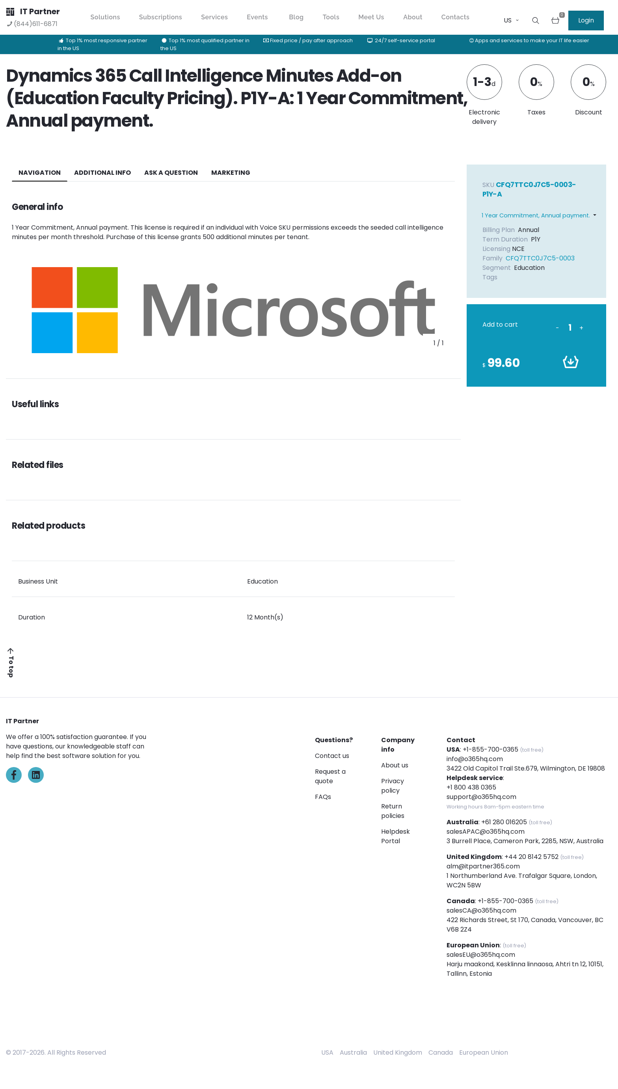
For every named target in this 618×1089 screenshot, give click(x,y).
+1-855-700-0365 (490, 749)
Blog (296, 17)
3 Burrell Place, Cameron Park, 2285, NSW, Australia (525, 841)
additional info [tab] (102, 172)
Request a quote (330, 776)
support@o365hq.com (481, 796)
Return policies (392, 811)
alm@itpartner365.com (483, 866)
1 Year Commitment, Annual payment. (536, 215)
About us (394, 765)
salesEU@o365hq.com (481, 954)
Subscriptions (160, 17)
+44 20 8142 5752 (531, 856)
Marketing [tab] (230, 172)
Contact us (332, 755)
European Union (483, 1052)
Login (586, 20)
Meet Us (371, 17)
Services (214, 17)
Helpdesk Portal (395, 836)
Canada (440, 1052)
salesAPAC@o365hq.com (486, 831)
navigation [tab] (40, 172)
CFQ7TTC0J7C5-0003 (540, 258)
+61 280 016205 (504, 822)
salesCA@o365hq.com (481, 910)
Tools (331, 17)
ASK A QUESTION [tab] (171, 172)
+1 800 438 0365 (471, 787)
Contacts (455, 17)
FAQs (323, 796)
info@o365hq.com (475, 758)
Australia (353, 1052)
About (413, 17)
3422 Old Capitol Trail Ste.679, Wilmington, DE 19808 (526, 768)
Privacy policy (392, 786)
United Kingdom (397, 1052)
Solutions (105, 17)
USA (327, 1052)
